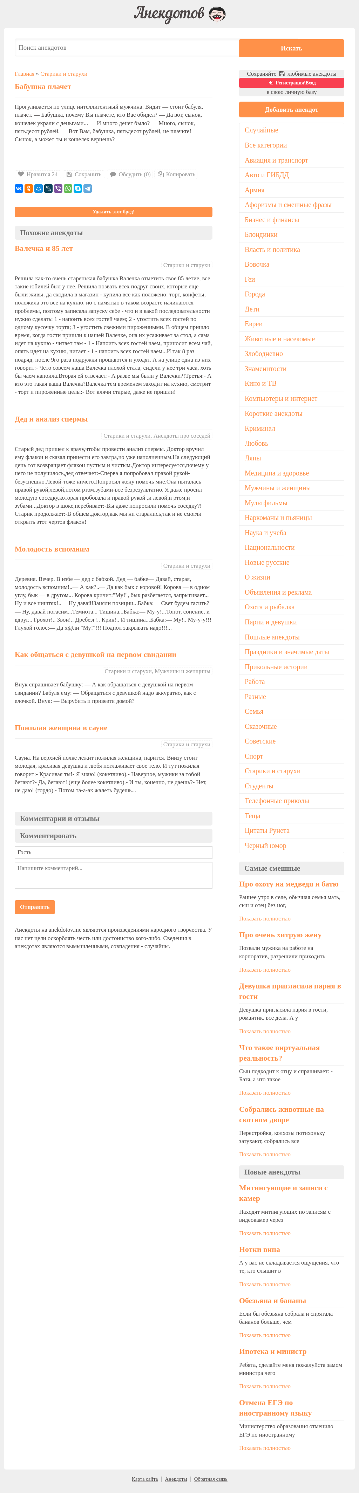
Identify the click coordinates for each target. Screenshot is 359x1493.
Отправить (35, 907)
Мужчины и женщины (278, 490)
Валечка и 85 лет (44, 248)
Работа (255, 685)
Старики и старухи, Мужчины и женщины (157, 671)
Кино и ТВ (261, 385)
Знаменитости (266, 370)
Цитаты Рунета (267, 835)
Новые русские (267, 565)
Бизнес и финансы (272, 220)
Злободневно (264, 355)
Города (255, 295)
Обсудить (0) (130, 174)
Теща (252, 820)
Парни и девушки (271, 625)
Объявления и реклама (278, 595)
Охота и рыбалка (270, 610)
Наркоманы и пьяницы (279, 520)
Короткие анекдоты (274, 415)
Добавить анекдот (292, 109)
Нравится (38, 174)
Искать (323, 47)
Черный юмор (266, 850)
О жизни (258, 580)
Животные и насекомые (280, 340)
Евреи (254, 325)
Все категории (266, 145)
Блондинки (261, 235)
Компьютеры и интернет (281, 400)
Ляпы (253, 460)
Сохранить (83, 174)
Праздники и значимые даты (287, 655)
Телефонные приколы (277, 805)
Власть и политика (273, 250)
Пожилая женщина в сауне (61, 728)
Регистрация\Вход (291, 82)
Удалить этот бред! (113, 211)
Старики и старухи (63, 73)
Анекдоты (176, 1484)
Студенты (259, 790)
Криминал (260, 430)
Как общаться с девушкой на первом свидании (95, 654)
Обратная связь (211, 1484)
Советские (260, 745)
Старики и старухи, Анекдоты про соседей (156, 435)
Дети (252, 310)
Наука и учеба (266, 535)
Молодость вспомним (52, 549)
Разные (255, 700)
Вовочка (257, 265)
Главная (24, 73)
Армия (255, 190)
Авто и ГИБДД (267, 175)
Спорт (254, 760)
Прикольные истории (277, 670)
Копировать (175, 174)
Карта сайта (145, 1484)
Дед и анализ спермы (51, 419)
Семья (254, 715)
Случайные (262, 130)
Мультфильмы (266, 505)
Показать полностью (265, 923)
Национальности (270, 550)
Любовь (257, 445)
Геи (250, 280)
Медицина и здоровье (277, 475)
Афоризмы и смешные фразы (289, 205)
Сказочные (261, 730)
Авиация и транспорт (277, 160)
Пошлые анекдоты (272, 640)
